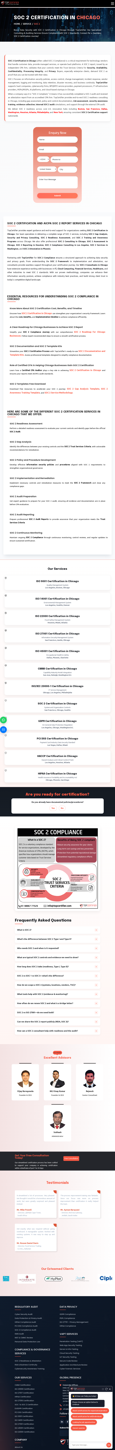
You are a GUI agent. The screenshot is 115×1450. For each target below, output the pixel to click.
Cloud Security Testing (69, 1353)
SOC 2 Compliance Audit (25, 1330)
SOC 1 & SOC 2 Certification (26, 1404)
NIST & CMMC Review (24, 1337)
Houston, (24, 112)
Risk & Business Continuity (26, 1365)
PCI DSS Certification (24, 1412)
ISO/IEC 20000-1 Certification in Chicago (57, 686)
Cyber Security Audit (24, 1314)
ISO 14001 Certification (24, 1420)
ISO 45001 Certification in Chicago (57, 651)
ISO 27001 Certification (24, 1424)
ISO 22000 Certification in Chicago (57, 616)
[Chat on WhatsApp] (3, 720)
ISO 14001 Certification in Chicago (57, 599)
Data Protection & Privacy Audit (28, 1318)
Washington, (14, 112)
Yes (53, 808)
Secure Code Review (68, 1361)
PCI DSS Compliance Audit (26, 1326)
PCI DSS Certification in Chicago (57, 738)
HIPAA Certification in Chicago (57, 774)
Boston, (81, 109)
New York (58, 112)
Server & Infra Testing (69, 1349)
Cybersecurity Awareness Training (29, 1369)
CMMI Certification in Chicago (57, 669)
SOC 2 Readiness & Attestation (28, 1361)
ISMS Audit (19, 1334)
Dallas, (104, 109)
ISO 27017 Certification (24, 1393)
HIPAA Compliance (68, 1326)
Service (27, 24)
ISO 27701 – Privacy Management (74, 1322)
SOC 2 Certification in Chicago (37, 313)
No (62, 808)
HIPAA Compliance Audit (25, 1322)
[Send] (108, 1445)
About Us (19, 1447)
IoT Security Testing (68, 1357)
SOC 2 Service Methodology (59, 393)
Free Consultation (71, 1158)
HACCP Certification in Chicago (57, 756)
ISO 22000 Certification (25, 1432)
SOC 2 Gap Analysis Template (83, 389)
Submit (57, 195)
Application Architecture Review (73, 1365)
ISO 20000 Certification (25, 1389)
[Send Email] (3, 729)
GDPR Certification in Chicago (57, 721)
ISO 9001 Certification (24, 1416)
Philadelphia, (43, 112)
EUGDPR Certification (24, 1408)
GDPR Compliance (68, 1314)
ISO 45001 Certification (24, 1428)
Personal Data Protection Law (27, 1341)
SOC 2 (37, 24)
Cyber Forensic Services (70, 1369)
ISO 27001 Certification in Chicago (57, 634)
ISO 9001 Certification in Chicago (57, 581)
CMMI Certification (23, 1385)
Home (17, 24)
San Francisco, (93, 109)
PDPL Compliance (67, 1318)
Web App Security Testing (71, 1345)
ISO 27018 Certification (24, 1400)
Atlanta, (33, 112)
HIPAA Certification (23, 1397)
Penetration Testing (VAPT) (71, 1341)
